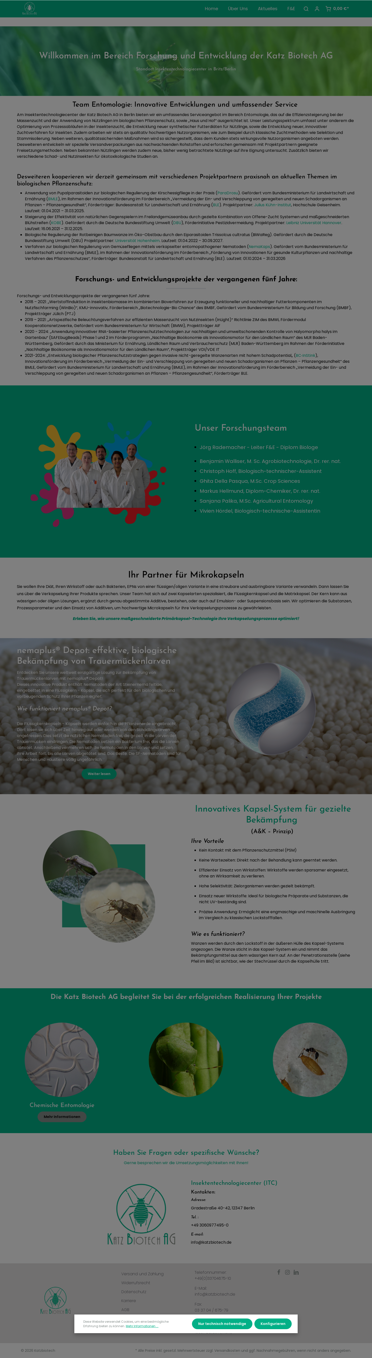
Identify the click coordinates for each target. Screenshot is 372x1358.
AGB (125, 1310)
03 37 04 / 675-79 (211, 1310)
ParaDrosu (227, 193)
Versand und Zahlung (142, 1274)
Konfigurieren (273, 1333)
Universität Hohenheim (137, 241)
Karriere (128, 1301)
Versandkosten (227, 1350)
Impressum (132, 1318)
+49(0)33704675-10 (213, 1278)
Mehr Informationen (62, 1116)
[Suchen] (306, 9)
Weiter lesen (99, 773)
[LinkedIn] (296, 1273)
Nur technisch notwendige (222, 1333)
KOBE (56, 223)
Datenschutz (133, 1292)
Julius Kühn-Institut (272, 205)
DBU (177, 223)
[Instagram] (288, 1273)
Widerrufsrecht (135, 1283)
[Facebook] (279, 1273)
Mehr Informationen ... (142, 1336)
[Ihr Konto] (317, 9)
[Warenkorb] (337, 9)
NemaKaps (259, 246)
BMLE (53, 199)
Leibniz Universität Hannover (313, 223)
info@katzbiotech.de (215, 1294)
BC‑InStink (305, 355)
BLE (216, 205)
